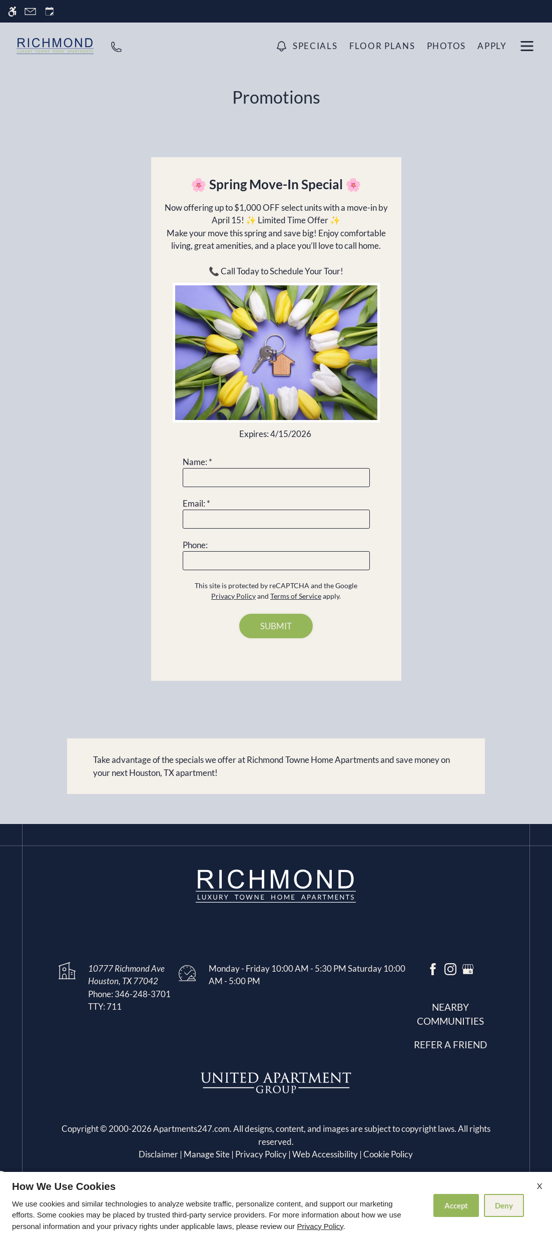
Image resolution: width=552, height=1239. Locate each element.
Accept (456, 1205)
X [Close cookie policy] (539, 1185)
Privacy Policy (320, 1226)
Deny (504, 1205)
